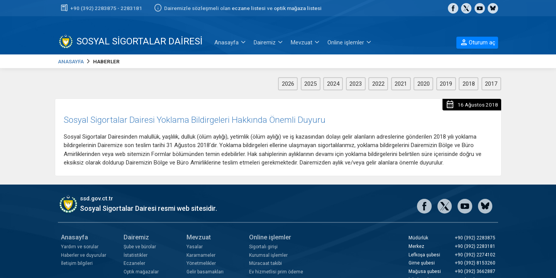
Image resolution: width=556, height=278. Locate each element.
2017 (491, 83)
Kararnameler (200, 255)
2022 (378, 83)
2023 (355, 83)
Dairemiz (136, 237)
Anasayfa (74, 237)
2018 (469, 83)
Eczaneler (134, 263)
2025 (310, 83)
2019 (446, 83)
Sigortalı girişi (263, 246)
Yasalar (194, 246)
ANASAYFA (71, 61)
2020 (423, 83)
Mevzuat (198, 237)
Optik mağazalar (141, 272)
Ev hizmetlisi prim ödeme (276, 272)
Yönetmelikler (201, 263)
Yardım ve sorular (79, 246)
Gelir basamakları (205, 272)
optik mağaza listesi (298, 8)
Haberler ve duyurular (83, 255)
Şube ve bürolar (140, 246)
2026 (288, 83)
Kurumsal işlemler (268, 255)
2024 (333, 83)
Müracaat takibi (265, 263)
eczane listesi (249, 8)
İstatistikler (135, 255)
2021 (401, 83)
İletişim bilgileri (77, 263)
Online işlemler (270, 237)
